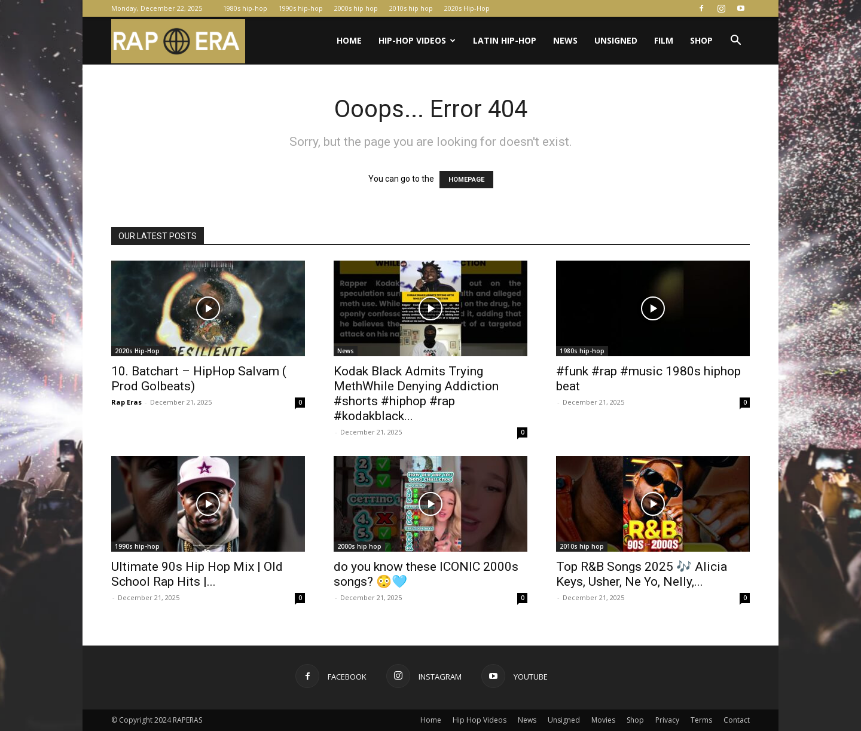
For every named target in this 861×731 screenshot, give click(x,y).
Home (349, 40)
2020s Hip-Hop (467, 8)
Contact (736, 720)
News (565, 40)
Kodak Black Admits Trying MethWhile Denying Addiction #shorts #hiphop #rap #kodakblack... (416, 393)
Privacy (667, 720)
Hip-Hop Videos (417, 40)
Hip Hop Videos (479, 720)
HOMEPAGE (466, 179)
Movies (603, 720)
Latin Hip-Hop (504, 40)
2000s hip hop (356, 8)
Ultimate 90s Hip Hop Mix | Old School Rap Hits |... (197, 574)
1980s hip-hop (245, 8)
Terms (701, 720)
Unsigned (615, 40)
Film (663, 40)
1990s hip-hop (301, 8)
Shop (701, 40)
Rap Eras (126, 401)
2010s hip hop (411, 8)
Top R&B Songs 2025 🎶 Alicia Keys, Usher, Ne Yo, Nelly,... (641, 574)
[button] (735, 41)
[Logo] (178, 41)
